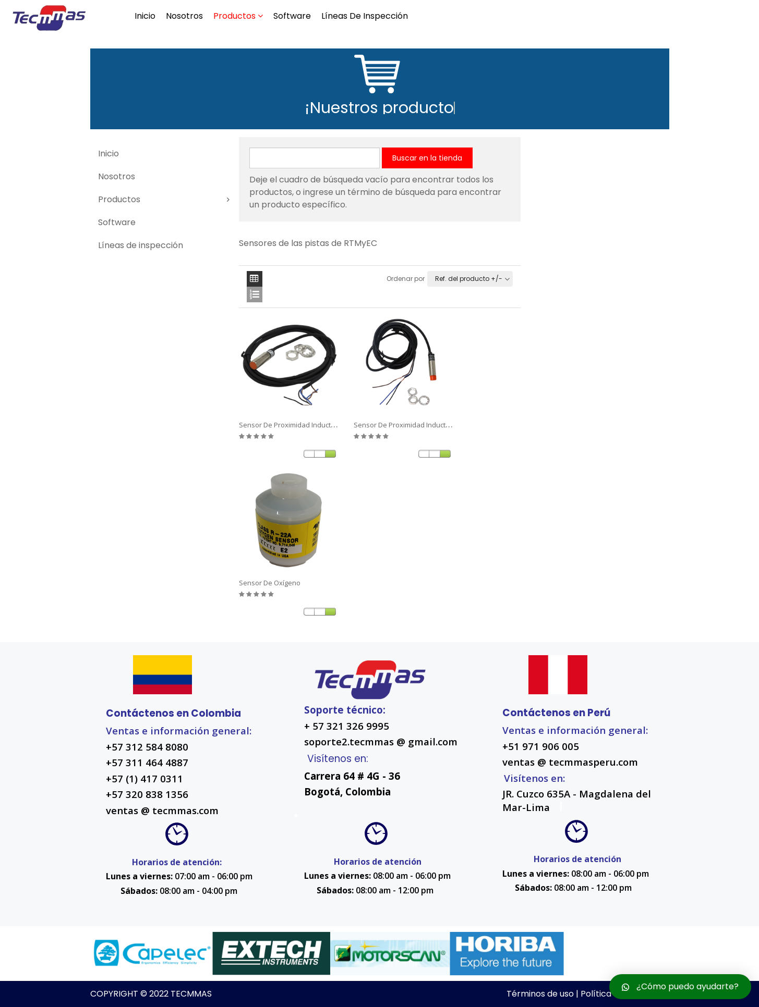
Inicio (145, 16)
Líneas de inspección (364, 16)
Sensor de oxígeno (269, 582)
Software (292, 16)
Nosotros (184, 16)
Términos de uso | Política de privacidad (588, 994)
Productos (234, 16)
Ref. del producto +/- (468, 278)
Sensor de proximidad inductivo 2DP (296, 424)
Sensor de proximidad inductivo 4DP (411, 424)
